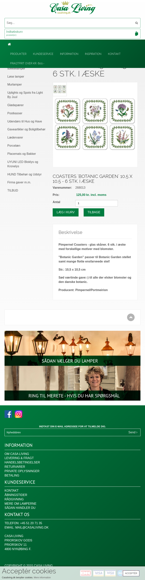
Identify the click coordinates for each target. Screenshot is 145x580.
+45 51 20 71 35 (31, 523)
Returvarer (15, 466)
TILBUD (12, 190)
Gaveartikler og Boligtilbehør (26, 129)
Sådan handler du (20, 507)
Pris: (56, 194)
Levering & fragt (19, 458)
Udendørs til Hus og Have (24, 121)
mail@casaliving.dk (32, 527)
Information (69, 53)
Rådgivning (14, 499)
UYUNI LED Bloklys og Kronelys (22, 164)
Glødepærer (15, 105)
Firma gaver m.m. (19, 182)
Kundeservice (43, 53)
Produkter (18, 53)
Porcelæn (13, 145)
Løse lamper (15, 76)
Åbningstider (16, 495)
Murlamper (14, 84)
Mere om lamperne (20, 503)
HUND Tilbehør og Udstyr (24, 174)
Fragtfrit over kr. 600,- (27, 63)
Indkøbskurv (72, 33)
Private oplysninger (22, 471)
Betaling (12, 475)
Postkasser (14, 113)
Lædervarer (15, 137)
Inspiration (93, 53)
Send (132, 432)
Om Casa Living (17, 453)
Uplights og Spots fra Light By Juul (25, 95)
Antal (56, 202)
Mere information (42, 577)
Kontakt (114, 53)
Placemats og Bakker (21, 153)
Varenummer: (62, 187)
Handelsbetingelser (22, 462)
